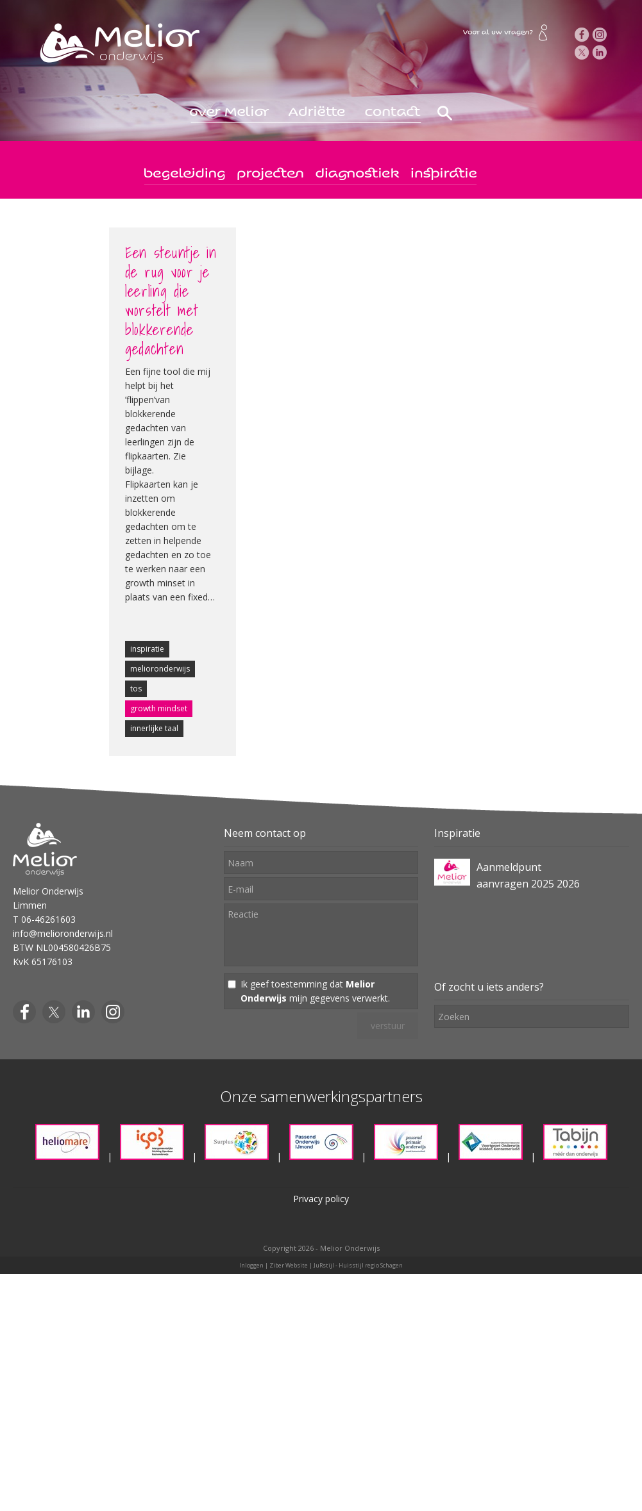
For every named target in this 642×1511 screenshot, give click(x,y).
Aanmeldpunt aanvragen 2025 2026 (528, 875)
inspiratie (147, 648)
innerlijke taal (154, 728)
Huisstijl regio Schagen (371, 1265)
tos (136, 688)
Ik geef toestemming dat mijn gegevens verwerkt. (315, 991)
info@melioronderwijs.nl (63, 933)
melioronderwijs (160, 668)
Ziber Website (288, 1265)
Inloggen (251, 1265)
